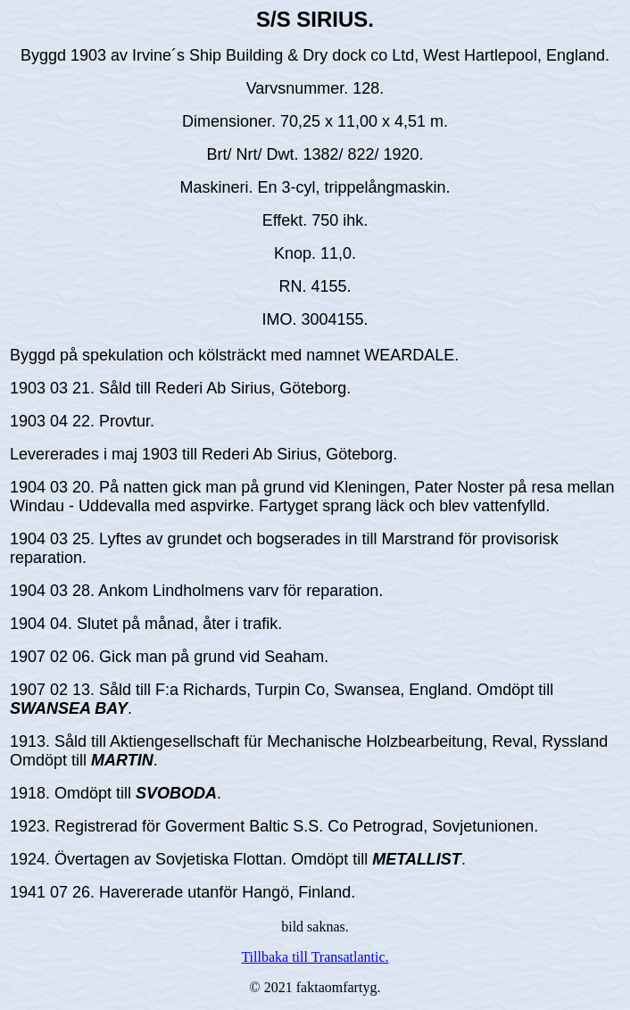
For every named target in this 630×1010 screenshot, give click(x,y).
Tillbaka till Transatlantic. (314, 956)
